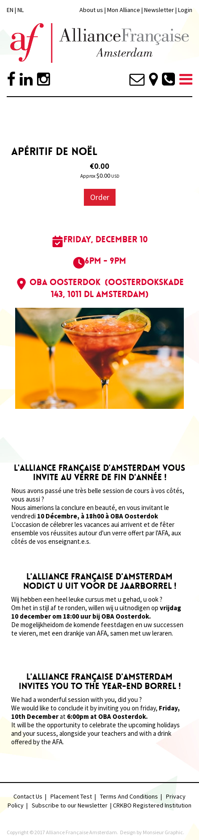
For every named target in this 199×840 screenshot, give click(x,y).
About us (91, 10)
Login (185, 10)
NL (20, 10)
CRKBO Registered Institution (152, 805)
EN (10, 10)
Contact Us (27, 796)
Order (99, 197)
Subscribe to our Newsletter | (72, 805)
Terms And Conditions (129, 796)
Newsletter (159, 10)
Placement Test (71, 796)
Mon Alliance (123, 10)
